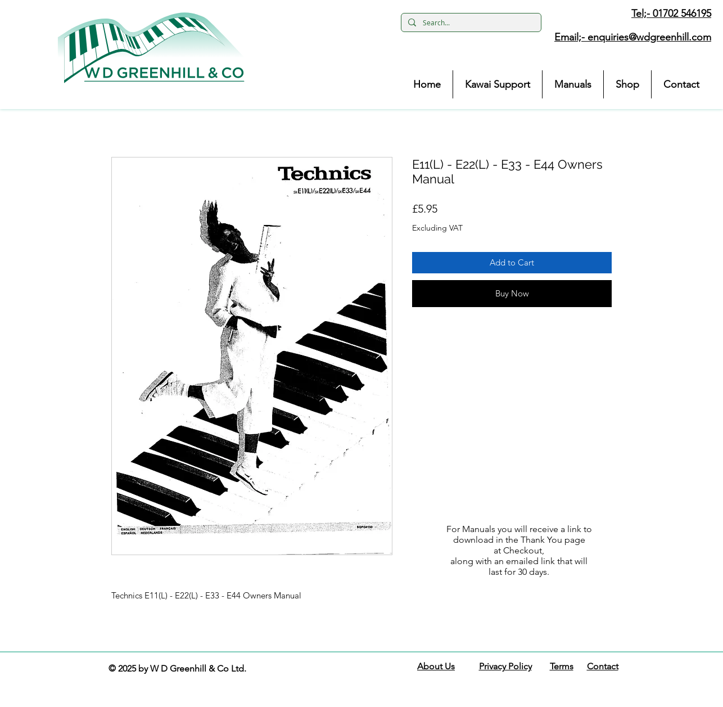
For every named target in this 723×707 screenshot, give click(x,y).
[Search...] (470, 22)
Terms (561, 666)
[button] (151, 48)
